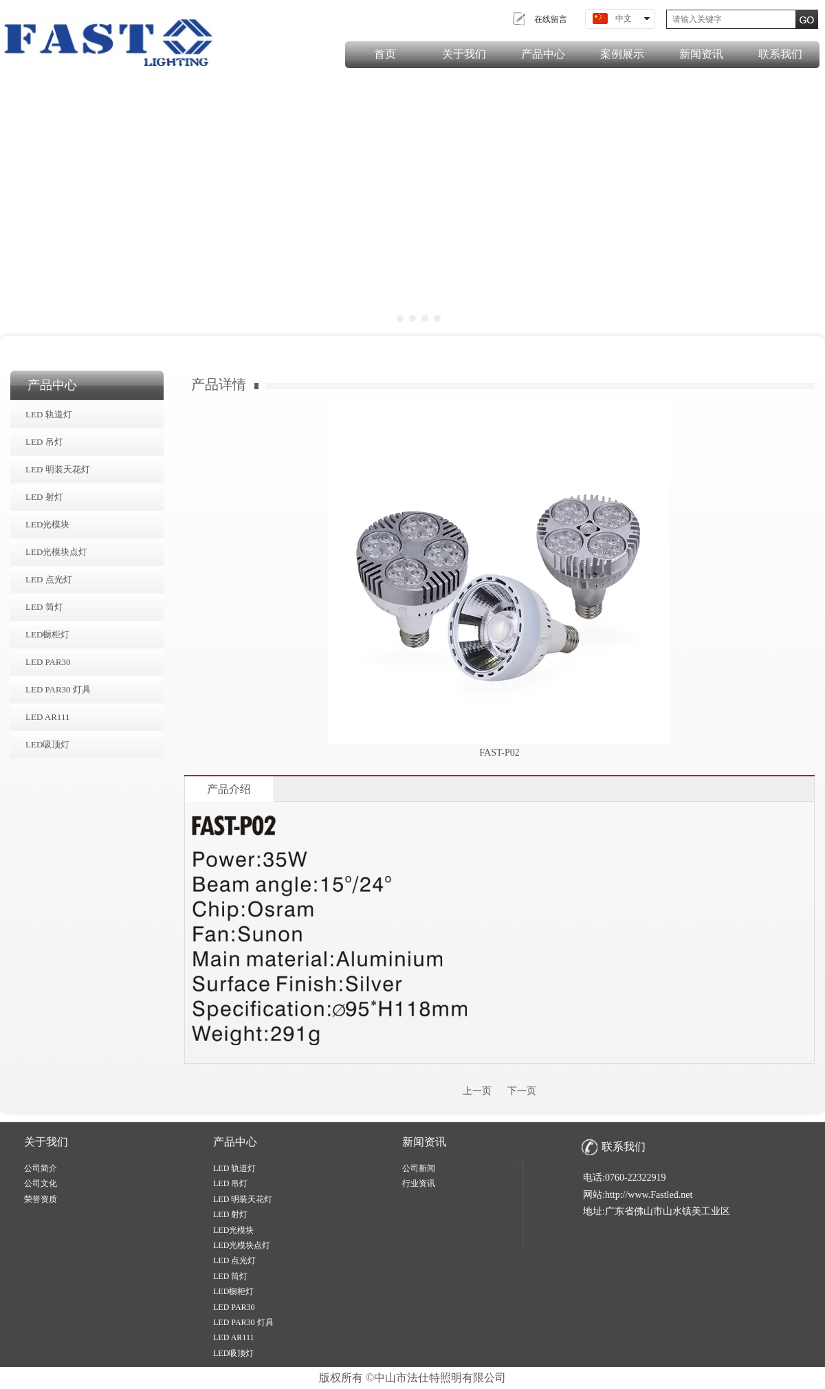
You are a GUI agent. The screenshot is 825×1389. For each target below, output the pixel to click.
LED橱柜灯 (233, 1291)
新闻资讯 (424, 1142)
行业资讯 (418, 1183)
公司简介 (40, 1168)
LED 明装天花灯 (242, 1199)
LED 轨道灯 (234, 1168)
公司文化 (40, 1183)
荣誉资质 (40, 1199)
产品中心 (235, 1142)
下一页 (521, 1091)
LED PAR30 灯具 (243, 1322)
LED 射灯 (230, 1214)
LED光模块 (233, 1230)
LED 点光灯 (234, 1260)
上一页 (477, 1091)
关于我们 (46, 1142)
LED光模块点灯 (241, 1245)
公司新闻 (418, 1168)
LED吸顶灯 (233, 1353)
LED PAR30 (234, 1307)
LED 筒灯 (230, 1276)
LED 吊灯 (230, 1183)
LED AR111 (233, 1337)
